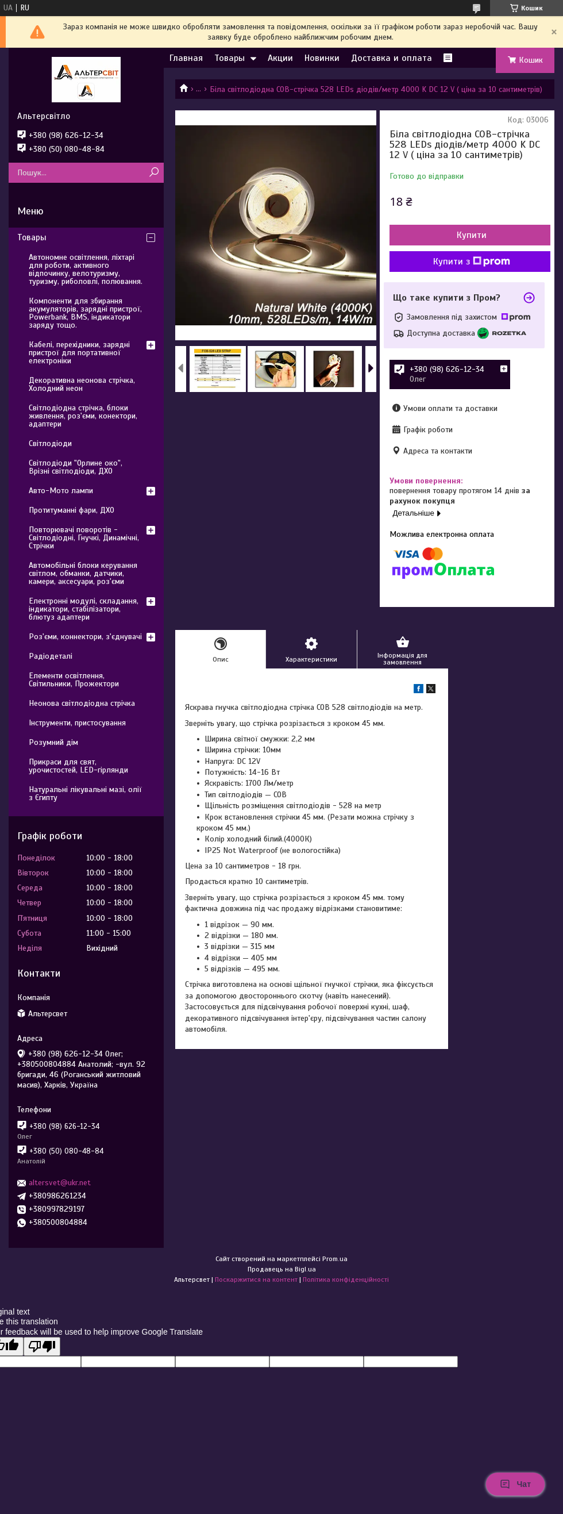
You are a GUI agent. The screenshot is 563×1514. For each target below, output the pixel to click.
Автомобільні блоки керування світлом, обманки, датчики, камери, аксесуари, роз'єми (83, 573)
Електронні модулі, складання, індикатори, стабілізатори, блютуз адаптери (83, 609)
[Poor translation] (42, 1346)
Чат (515, 1484)
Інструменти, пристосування (77, 723)
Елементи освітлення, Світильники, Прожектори (74, 680)
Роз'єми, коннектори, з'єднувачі (85, 636)
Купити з (471, 261)
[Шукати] (154, 173)
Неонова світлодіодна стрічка (82, 703)
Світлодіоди (50, 443)
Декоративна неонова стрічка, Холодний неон (82, 384)
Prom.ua (335, 1259)
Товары (229, 58)
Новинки (322, 58)
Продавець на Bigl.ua (282, 1269)
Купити (472, 235)
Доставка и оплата (391, 58)
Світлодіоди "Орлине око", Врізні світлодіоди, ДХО (75, 467)
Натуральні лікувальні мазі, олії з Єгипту (85, 793)
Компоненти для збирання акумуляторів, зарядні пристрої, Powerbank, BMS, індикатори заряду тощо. (85, 313)
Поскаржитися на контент (256, 1279)
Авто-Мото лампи (61, 490)
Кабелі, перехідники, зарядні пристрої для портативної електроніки (79, 353)
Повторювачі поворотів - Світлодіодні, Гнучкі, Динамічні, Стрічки (84, 538)
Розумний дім (53, 742)
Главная (186, 58)
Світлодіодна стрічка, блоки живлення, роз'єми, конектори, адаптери (83, 416)
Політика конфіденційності (346, 1279)
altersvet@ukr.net (60, 1183)
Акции (280, 58)
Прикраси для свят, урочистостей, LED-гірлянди (78, 766)
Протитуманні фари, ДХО (71, 510)
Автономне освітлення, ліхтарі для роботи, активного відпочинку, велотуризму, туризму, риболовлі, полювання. (85, 269)
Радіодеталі (50, 656)
